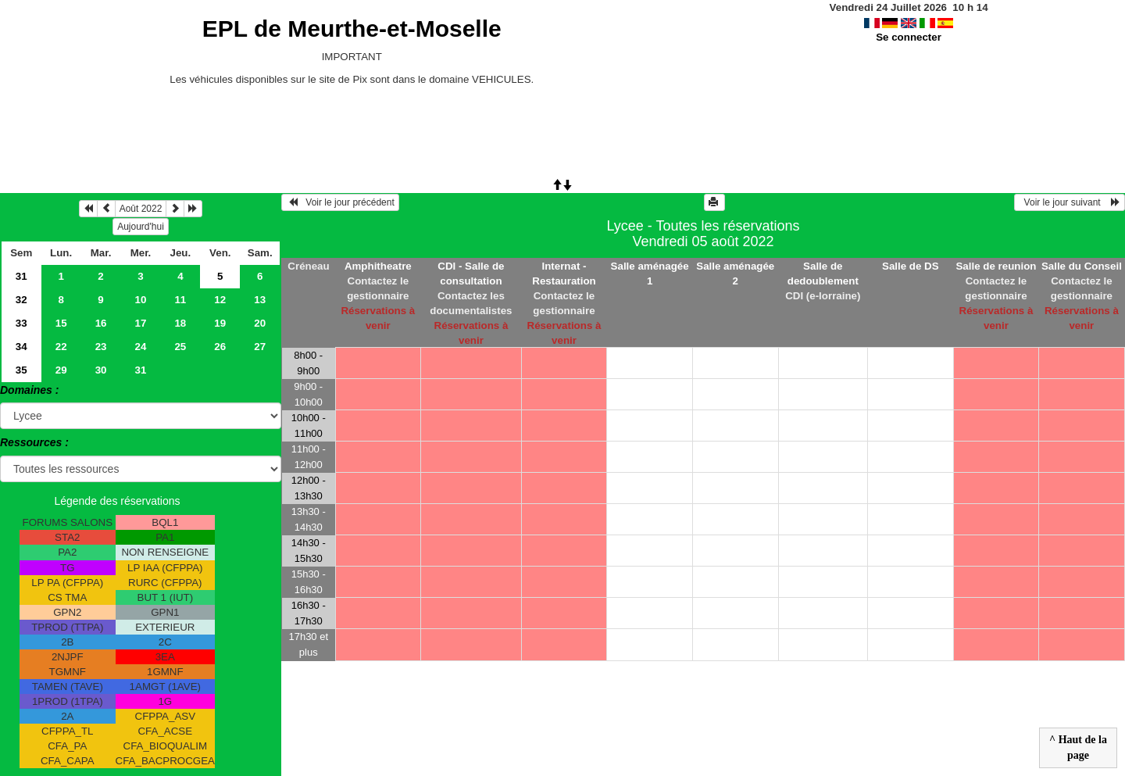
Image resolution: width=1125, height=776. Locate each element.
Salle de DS (910, 266)
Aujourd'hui (140, 226)
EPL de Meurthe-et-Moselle (352, 28)
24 (141, 346)
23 (101, 346)
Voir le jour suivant (1069, 202)
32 (21, 300)
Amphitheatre (378, 266)
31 (21, 276)
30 (101, 370)
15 (61, 323)
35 (21, 370)
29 (61, 370)
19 (220, 323)
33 (21, 323)
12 (220, 300)
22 (61, 346)
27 (260, 346)
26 (220, 346)
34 (21, 346)
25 (180, 346)
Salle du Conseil (1081, 266)
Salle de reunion (995, 266)
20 (260, 323)
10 (141, 300)
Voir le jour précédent (340, 202)
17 (141, 323)
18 (180, 323)
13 (260, 300)
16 (101, 323)
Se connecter (908, 37)
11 (180, 300)
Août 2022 (141, 208)
